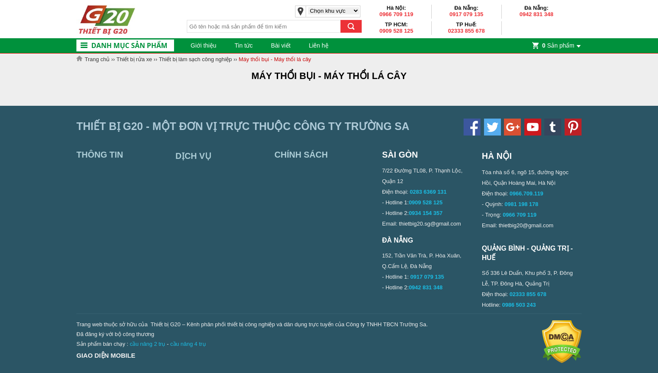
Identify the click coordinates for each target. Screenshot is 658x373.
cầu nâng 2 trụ (148, 344)
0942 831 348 (537, 14)
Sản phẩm (558, 45)
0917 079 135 (467, 14)
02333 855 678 (466, 31)
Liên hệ (318, 45)
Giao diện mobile (105, 355)
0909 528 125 (396, 31)
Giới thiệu (204, 45)
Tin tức (244, 45)
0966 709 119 (396, 14)
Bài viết (280, 45)
